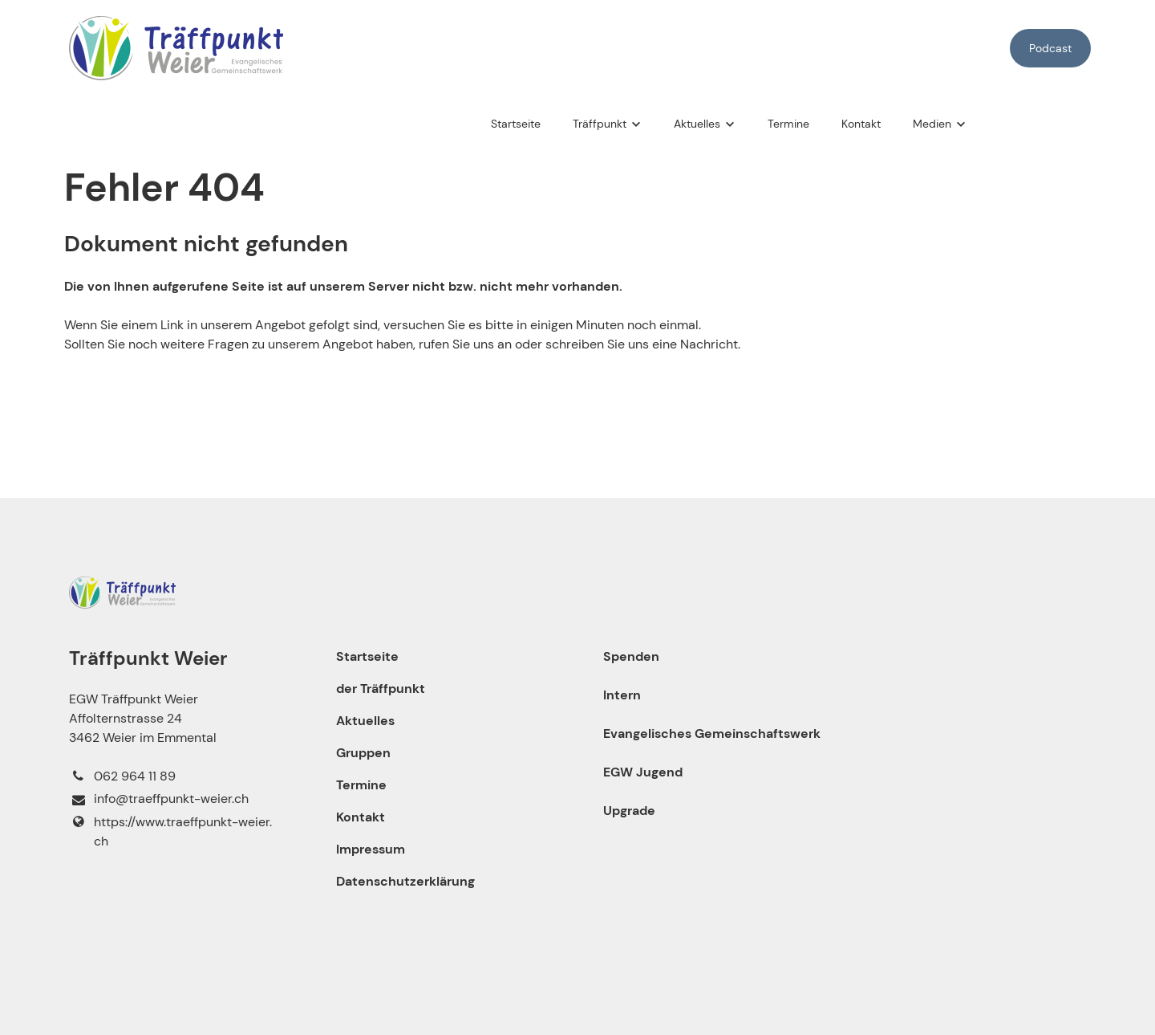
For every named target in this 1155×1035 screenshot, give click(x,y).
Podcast (1050, 48)
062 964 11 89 (122, 776)
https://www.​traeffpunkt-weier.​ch (170, 832)
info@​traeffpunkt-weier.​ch (158, 799)
